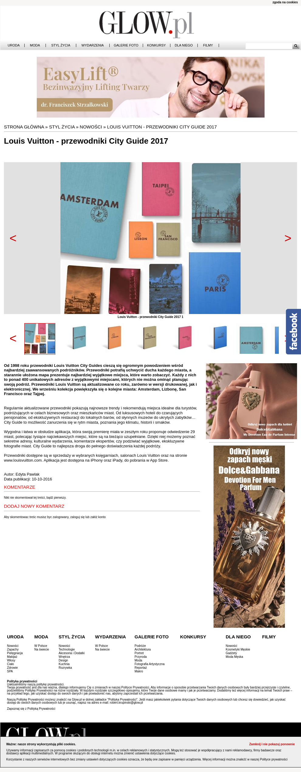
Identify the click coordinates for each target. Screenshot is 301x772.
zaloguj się (77, 517)
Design (63, 660)
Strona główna (24, 126)
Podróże (140, 645)
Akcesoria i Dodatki (72, 653)
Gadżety (231, 653)
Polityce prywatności (274, 759)
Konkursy (156, 45)
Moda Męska (234, 656)
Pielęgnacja (15, 653)
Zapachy (13, 649)
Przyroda (141, 656)
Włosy (11, 660)
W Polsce (40, 645)
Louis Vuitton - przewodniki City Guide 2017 (162, 126)
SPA (10, 671)
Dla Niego (184, 45)
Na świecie (41, 649)
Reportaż (141, 667)
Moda (35, 45)
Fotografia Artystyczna (150, 664)
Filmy (208, 45)
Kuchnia (64, 664)
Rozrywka (65, 667)
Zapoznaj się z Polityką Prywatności (31, 708)
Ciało (10, 664)
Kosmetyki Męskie (238, 649)
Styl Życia (60, 45)
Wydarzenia (92, 45)
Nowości (91, 126)
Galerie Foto (126, 45)
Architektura (143, 649)
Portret (139, 653)
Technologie (67, 649)
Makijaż (12, 656)
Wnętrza (64, 656)
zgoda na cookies (285, 2)
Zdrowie (12, 667)
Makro (139, 671)
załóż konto (98, 517)
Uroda (14, 45)
